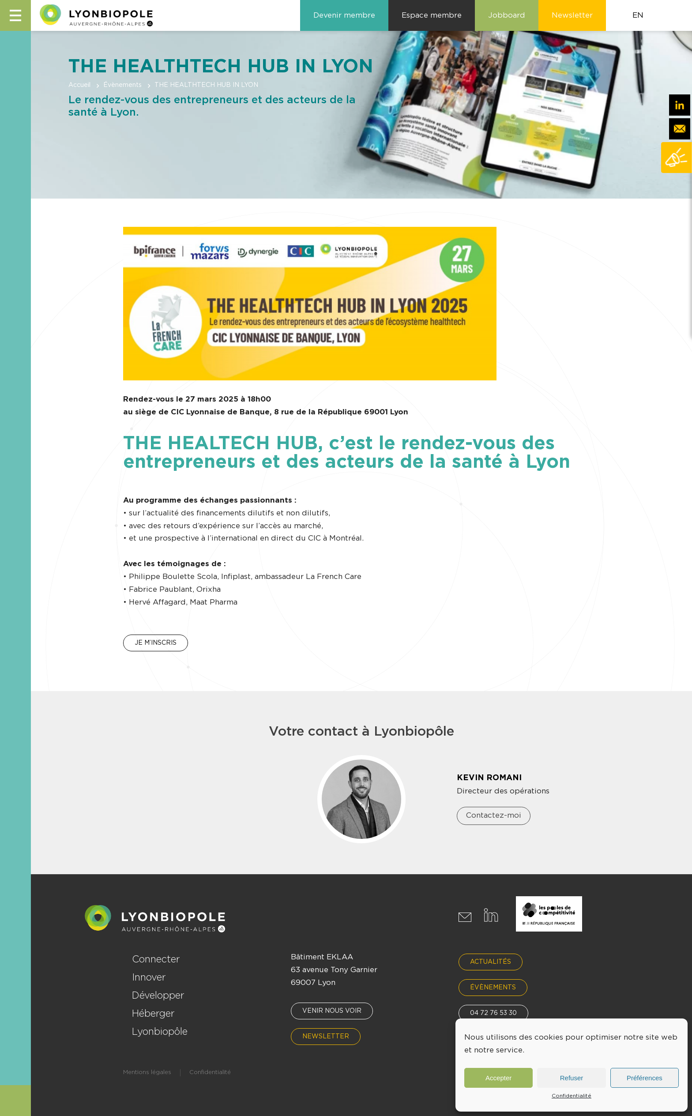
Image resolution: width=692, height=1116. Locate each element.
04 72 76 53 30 (493, 1013)
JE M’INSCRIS (156, 643)
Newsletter (325, 1036)
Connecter (156, 959)
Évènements (122, 85)
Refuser (571, 1078)
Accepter (498, 1078)
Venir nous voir (331, 1011)
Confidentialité (571, 1095)
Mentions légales (147, 1072)
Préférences (644, 1078)
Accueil (79, 85)
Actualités (490, 962)
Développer (158, 995)
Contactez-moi (493, 815)
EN (637, 15)
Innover (149, 977)
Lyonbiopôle (160, 1032)
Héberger (153, 1013)
